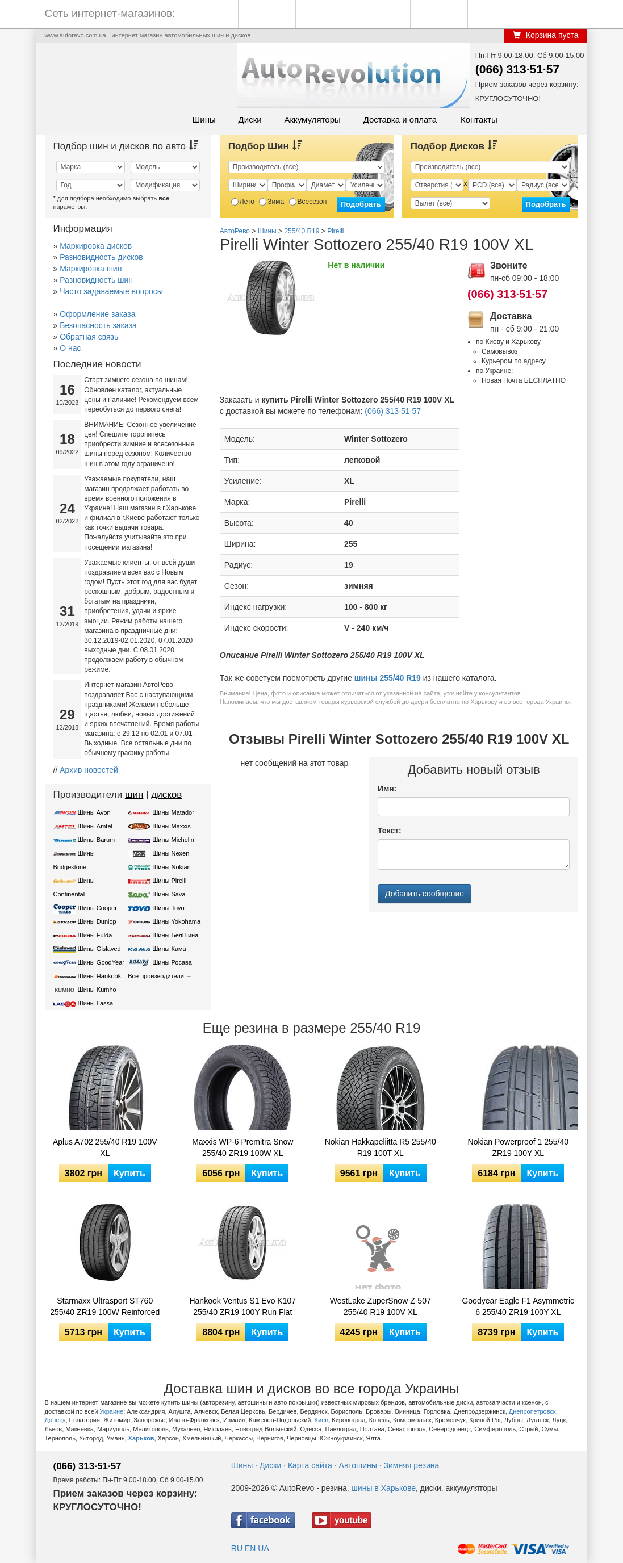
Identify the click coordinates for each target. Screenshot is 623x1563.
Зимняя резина (412, 1465)
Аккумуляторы (312, 119)
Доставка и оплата (400, 119)
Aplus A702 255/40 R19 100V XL (105, 1147)
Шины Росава (172, 962)
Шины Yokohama (176, 921)
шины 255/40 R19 (387, 677)
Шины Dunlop (97, 921)
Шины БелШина (175, 935)
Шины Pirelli (169, 880)
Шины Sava (168, 894)
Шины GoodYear (101, 962)
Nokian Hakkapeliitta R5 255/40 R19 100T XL (380, 1147)
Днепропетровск (532, 1411)
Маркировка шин (91, 268)
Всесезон (308, 202)
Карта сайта (310, 1465)
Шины (204, 119)
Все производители (156, 976)
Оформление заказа (97, 314)
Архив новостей (89, 769)
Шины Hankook (100, 976)
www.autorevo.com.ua (75, 35)
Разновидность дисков (101, 257)
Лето (242, 202)
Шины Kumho (97, 989)
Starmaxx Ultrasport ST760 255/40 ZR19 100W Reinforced (105, 1306)
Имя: (387, 788)
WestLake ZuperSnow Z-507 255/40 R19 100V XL (380, 1306)
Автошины (358, 1465)
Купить (129, 1173)
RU (236, 1548)
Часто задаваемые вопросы (111, 291)
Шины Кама (169, 948)
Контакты (479, 119)
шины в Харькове (384, 1488)
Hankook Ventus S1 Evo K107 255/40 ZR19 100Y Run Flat (242, 1306)
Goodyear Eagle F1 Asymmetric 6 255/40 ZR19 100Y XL (518, 1306)
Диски (250, 119)
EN (250, 1548)
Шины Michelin (173, 839)
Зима (271, 202)
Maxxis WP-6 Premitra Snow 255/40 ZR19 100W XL (242, 1147)
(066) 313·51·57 (517, 69)
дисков (166, 794)
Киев (322, 1420)
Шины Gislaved (99, 948)
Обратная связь (89, 336)
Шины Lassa (96, 1003)
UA (263, 1548)
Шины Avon (94, 812)
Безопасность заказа (98, 325)
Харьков (141, 1438)
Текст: (390, 830)
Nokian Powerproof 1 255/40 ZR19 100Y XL (518, 1147)
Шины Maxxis (171, 826)
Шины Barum (96, 839)
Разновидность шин (96, 279)
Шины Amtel (95, 826)
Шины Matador (173, 812)
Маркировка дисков (96, 245)
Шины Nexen (170, 853)
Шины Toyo (168, 907)
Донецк (55, 1420)
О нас (70, 348)
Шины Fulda (95, 935)
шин (134, 794)
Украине (111, 1411)
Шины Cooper (97, 907)
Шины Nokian (171, 867)
